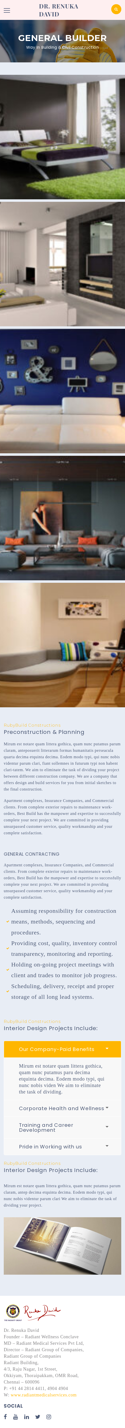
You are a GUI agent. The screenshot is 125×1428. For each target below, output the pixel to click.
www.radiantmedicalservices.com (44, 1394)
